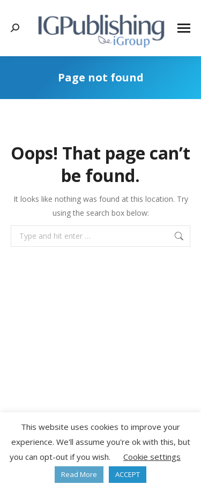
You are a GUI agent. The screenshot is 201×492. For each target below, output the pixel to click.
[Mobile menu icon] (183, 28)
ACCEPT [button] (127, 474)
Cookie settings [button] (152, 456)
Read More (79, 474)
